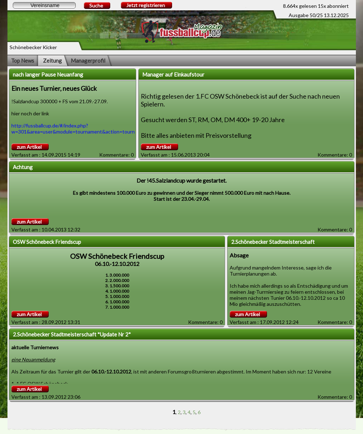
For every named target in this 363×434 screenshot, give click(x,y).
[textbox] (44, 5)
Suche (96, 5)
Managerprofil (88, 60)
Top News (22, 60)
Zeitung (52, 60)
